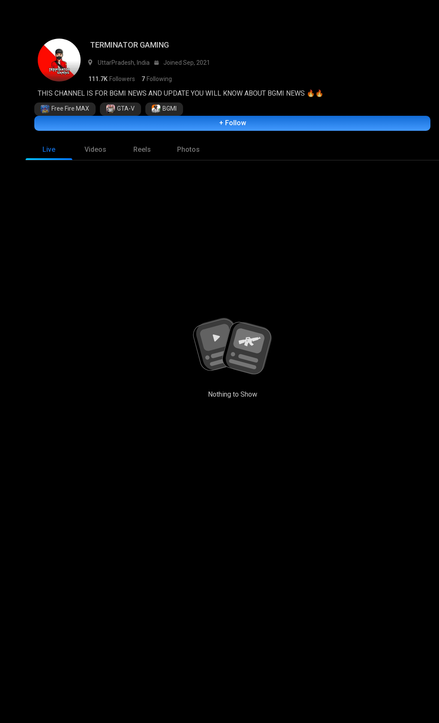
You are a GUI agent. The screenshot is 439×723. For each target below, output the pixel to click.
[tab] (49, 152)
